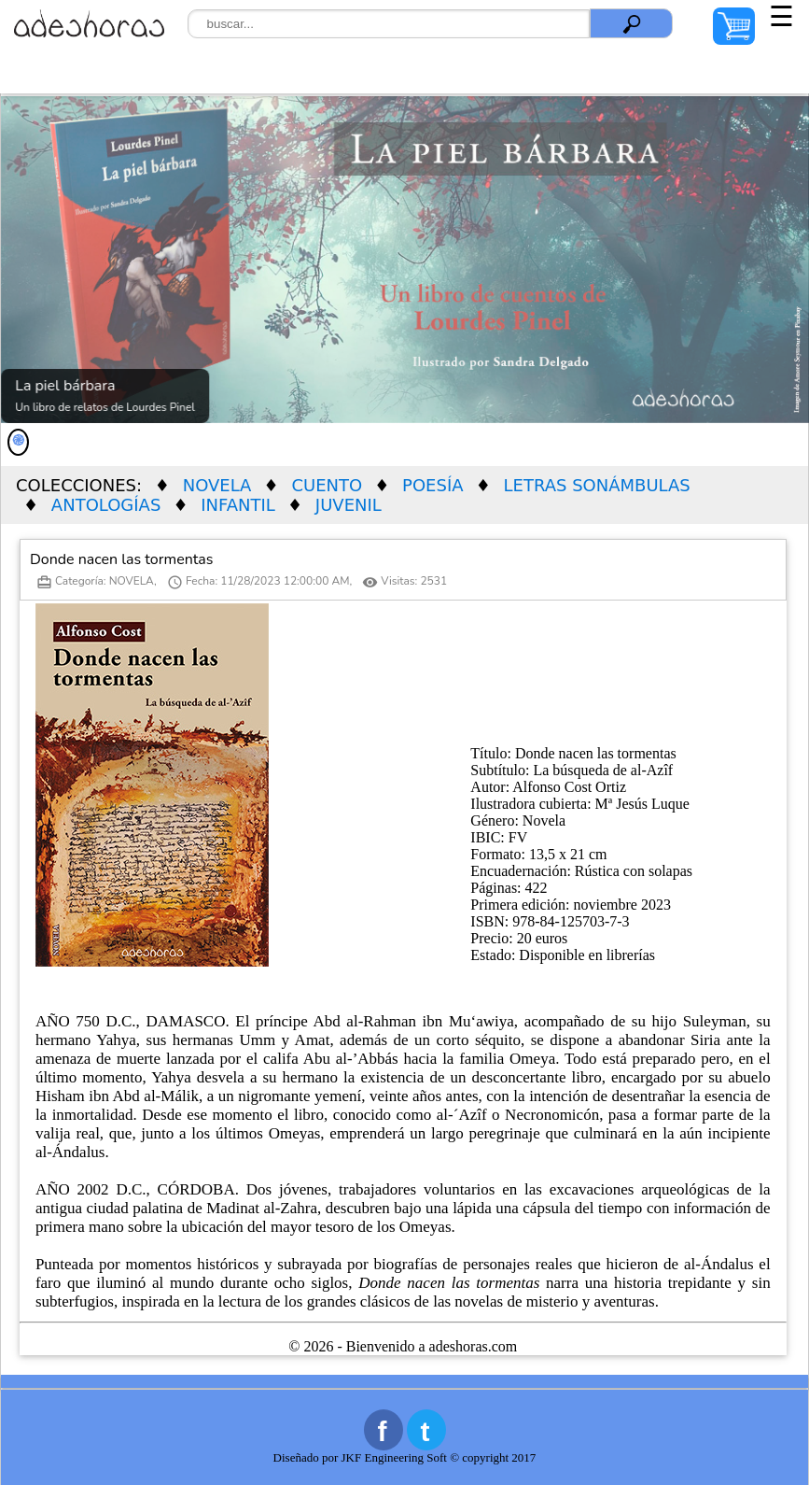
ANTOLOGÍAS (106, 505)
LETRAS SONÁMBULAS (597, 485)
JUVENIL (348, 505)
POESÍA (432, 485)
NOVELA (217, 485)
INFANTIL (238, 505)
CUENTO (326, 485)
